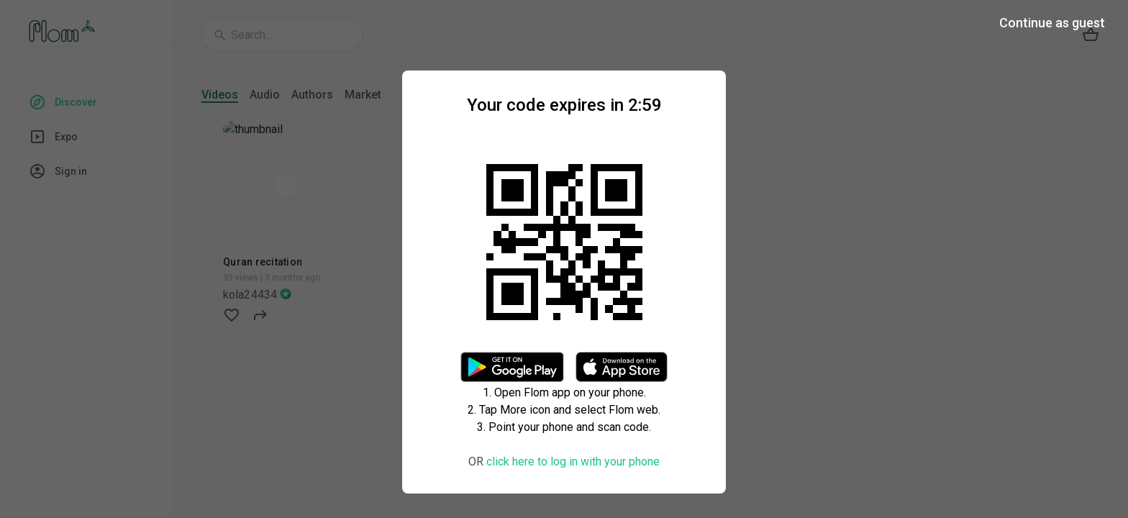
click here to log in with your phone (573, 461)
